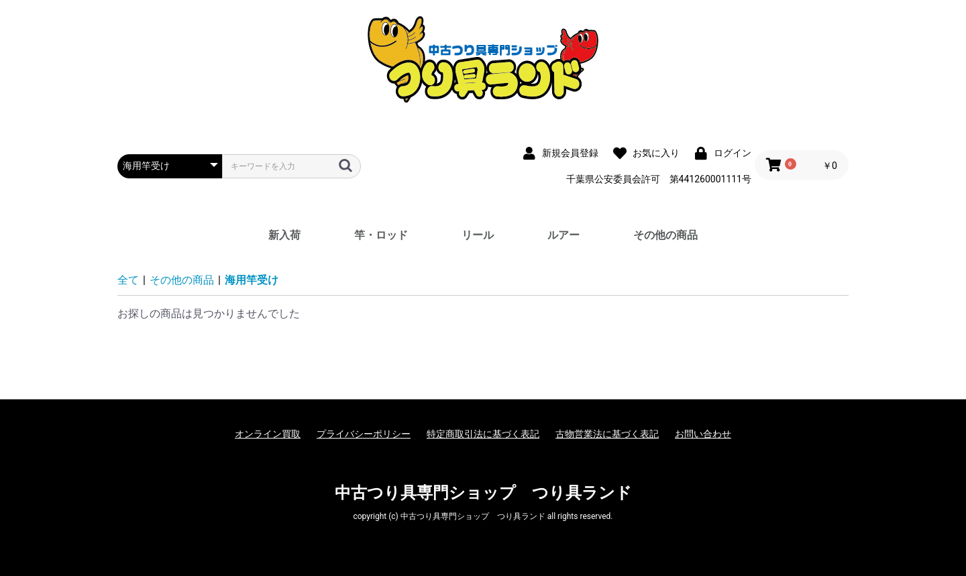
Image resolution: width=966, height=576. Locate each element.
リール (478, 235)
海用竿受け (251, 280)
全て (128, 280)
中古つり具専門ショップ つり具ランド (483, 492)
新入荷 (284, 235)
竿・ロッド (381, 235)
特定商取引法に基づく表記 (483, 433)
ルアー (563, 235)
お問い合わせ (703, 433)
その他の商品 (665, 235)
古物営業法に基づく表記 (607, 433)
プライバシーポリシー (364, 433)
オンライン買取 (268, 433)
